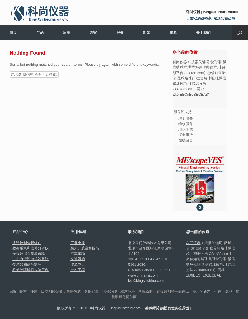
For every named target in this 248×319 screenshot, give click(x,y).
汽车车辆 (77, 254)
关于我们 (203, 33)
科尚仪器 (180, 62)
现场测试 (185, 129)
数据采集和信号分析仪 (30, 248)
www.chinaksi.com (143, 275)
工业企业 (77, 243)
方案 (93, 33)
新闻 (146, 33)
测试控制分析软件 (26, 243)
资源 (173, 33)
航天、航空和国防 (84, 248)
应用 (66, 33)
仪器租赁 (185, 135)
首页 (13, 33)
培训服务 (185, 119)
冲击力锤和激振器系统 (30, 259)
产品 (40, 33)
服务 (119, 33)
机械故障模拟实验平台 (30, 270)
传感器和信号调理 (26, 264)
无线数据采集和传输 (28, 254)
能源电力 (77, 264)
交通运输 (77, 259)
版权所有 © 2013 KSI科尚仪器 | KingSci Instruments (123, 308)
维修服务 (185, 124)
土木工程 (77, 270)
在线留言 (185, 140)
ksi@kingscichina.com (146, 281)
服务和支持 (183, 112)
